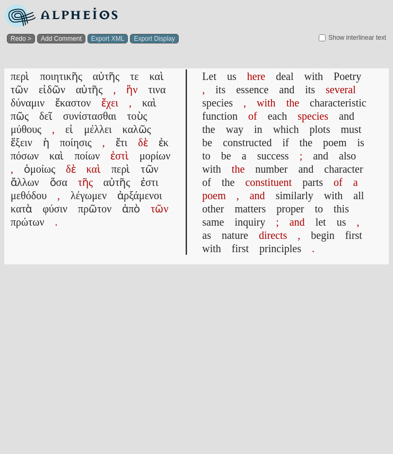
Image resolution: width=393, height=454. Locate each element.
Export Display (154, 38)
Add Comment (61, 38)
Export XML (108, 38)
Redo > (21, 38)
